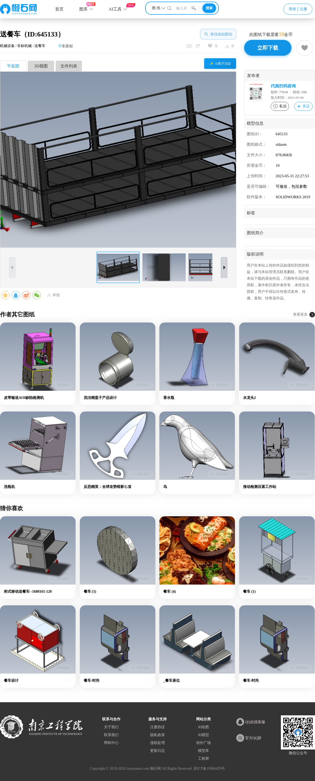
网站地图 (6, 765)
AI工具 (115, 9)
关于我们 (111, 727)
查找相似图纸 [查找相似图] (218, 34)
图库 (83, 9)
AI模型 (203, 735)
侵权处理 (157, 743)
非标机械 (24, 46)
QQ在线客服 (250, 722)
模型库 (203, 751)
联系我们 (111, 735)
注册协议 (157, 727)
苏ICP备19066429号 (209, 768)
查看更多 (300, 314)
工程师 (203, 759)
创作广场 (203, 743)
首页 (59, 9)
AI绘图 (203, 727)
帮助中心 (111, 743)
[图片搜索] (194, 8)
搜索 (209, 8)
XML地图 (20, 765)
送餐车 (39, 46)
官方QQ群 (248, 738)
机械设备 (7, 46)
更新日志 (157, 751)
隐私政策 (157, 735)
